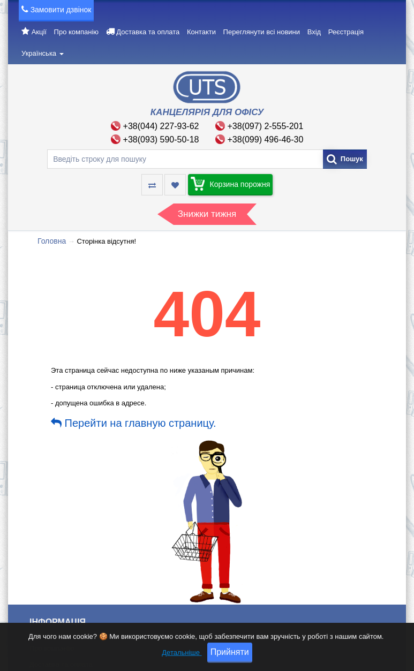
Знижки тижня (207, 214)
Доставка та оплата (147, 32)
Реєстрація (346, 32)
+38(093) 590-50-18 (161, 139)
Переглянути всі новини (261, 32)
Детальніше (181, 661)
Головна (51, 241)
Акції (39, 32)
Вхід (314, 32)
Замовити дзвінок (61, 9)
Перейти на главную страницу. (133, 423)
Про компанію (76, 32)
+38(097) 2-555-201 (266, 126)
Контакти (201, 32)
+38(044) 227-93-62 (161, 126)
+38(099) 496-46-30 (266, 139)
